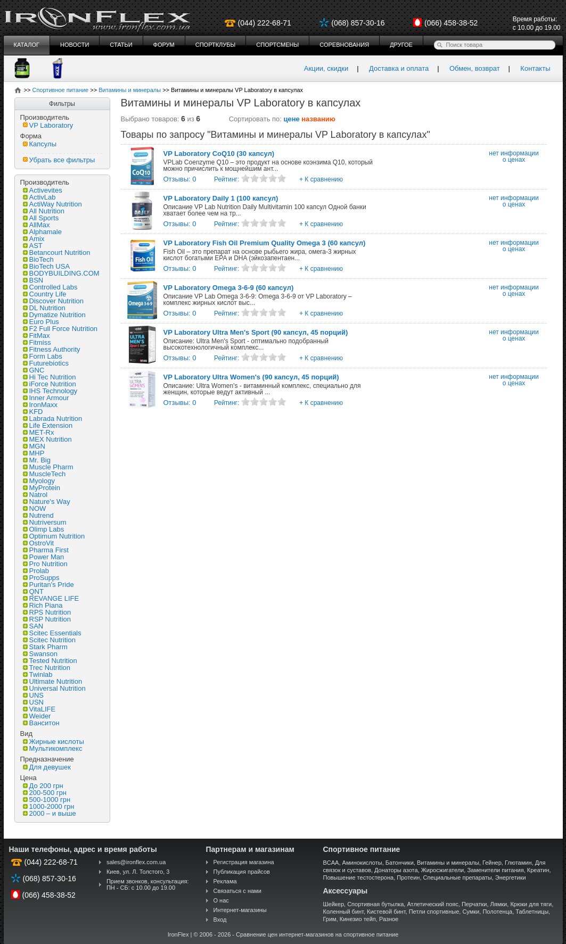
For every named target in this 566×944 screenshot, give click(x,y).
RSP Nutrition (47, 619)
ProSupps (41, 578)
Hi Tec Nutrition (49, 377)
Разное (388, 919)
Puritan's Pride (48, 585)
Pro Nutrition (45, 564)
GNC (34, 370)
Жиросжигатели (442, 870)
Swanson (40, 654)
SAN (33, 626)
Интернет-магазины (240, 910)
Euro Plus (41, 322)
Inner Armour (46, 398)
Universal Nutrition (54, 688)
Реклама (225, 881)
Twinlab (38, 674)
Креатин (538, 870)
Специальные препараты (457, 877)
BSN (33, 280)
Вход (220, 919)
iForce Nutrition (49, 384)
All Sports (41, 218)
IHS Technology (50, 391)
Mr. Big (37, 460)
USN (33, 702)
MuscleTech (44, 474)
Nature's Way (46, 502)
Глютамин (518, 862)
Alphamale (42, 232)
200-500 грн (45, 793)
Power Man (43, 557)
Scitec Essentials (52, 633)
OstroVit (38, 543)
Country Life (45, 294)
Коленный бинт (343, 911)
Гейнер (492, 862)
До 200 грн (43, 786)
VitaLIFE (39, 709)
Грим (330, 919)
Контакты (535, 68)
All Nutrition (43, 211)
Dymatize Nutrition (54, 315)
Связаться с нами (237, 891)
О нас (221, 900)
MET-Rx (38, 432)
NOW (34, 508)
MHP (34, 453)
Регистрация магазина (244, 862)
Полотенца (497, 911)
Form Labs (42, 356)
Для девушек (47, 767)
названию (318, 119)
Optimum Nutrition (54, 536)
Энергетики (510, 877)
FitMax (36, 335)
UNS (33, 695)
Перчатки (474, 904)
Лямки (498, 904)
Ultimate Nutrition (53, 681)
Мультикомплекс (53, 748)
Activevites (42, 190)
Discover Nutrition (53, 301)
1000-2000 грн (49, 806)
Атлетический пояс (432, 904)
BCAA (331, 862)
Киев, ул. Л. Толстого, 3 (138, 871)
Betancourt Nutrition (57, 252)
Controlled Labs (50, 287)
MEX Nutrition (47, 439)
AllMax (36, 225)
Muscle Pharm (48, 467)
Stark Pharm (45, 647)
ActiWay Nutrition (52, 204)
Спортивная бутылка (375, 904)
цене (292, 119)
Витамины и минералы (448, 862)
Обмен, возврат (474, 68)
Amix (34, 239)
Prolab (36, 571)
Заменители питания (495, 870)
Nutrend (38, 515)
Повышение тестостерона (358, 877)
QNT (33, 591)
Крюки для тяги (531, 904)
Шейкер (333, 904)
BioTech (38, 259)
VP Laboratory (48, 125)
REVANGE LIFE (51, 598)
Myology (39, 481)
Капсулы (40, 144)
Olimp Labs (43, 529)
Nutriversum (45, 522)
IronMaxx (40, 405)
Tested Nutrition (50, 661)
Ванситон (41, 723)
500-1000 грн (47, 800)
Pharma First (46, 550)
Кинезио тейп (358, 919)
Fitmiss (37, 342)
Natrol (35, 495)
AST (33, 246)
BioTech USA (46, 266)
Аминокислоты (362, 862)
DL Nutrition (44, 308)
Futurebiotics (46, 363)
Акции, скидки (326, 68)
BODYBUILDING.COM (61, 273)
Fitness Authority (51, 349)
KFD (33, 412)
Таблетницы (531, 911)
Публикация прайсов (242, 871)
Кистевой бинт (386, 911)
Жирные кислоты (53, 742)
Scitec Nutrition (49, 640)
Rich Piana (43, 605)
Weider (37, 716)
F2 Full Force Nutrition (60, 329)
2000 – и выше (49, 813)
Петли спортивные (434, 911)
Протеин (408, 877)
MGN (34, 446)
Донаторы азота (396, 870)
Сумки (470, 911)
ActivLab (39, 197)
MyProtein (42, 488)
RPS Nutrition (47, 612)
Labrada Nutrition (53, 419)
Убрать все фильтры (59, 160)
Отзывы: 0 (179, 179)
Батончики (399, 862)
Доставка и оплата (399, 68)
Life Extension (48, 425)
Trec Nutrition (47, 668)
